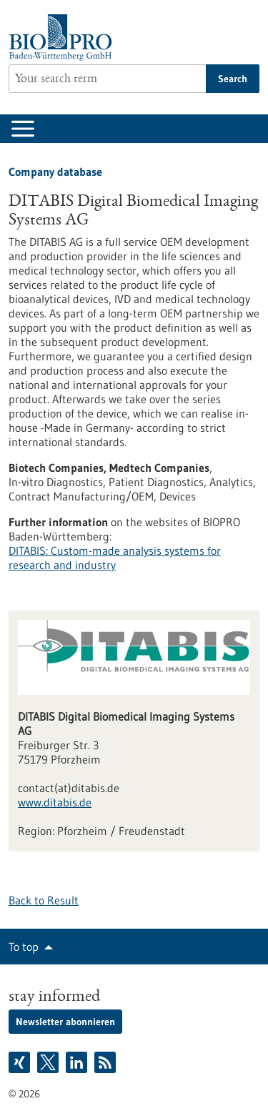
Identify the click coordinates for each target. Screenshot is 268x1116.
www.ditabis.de (54, 802)
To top (24, 946)
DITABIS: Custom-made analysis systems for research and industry (115, 557)
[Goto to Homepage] (64, 37)
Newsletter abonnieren (65, 1021)
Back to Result (44, 900)
